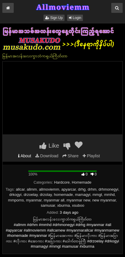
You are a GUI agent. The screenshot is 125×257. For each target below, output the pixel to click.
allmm (32, 189)
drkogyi (15, 194)
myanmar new (78, 200)
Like (49, 145)
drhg (82, 189)
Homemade (81, 182)
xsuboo (78, 205)
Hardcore (62, 182)
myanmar (33, 200)
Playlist (91, 155)
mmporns (16, 200)
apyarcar (68, 189)
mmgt (97, 194)
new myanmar (104, 200)
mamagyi (83, 194)
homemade (63, 194)
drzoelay (31, 194)
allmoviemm (49, 189)
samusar (48, 205)
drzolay (46, 194)
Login (75, 18)
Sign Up (54, 18)
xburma (63, 205)
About (24, 155)
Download (46, 155)
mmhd (109, 194)
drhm (92, 189)
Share (70, 155)
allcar (20, 189)
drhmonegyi (108, 189)
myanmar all (54, 200)
